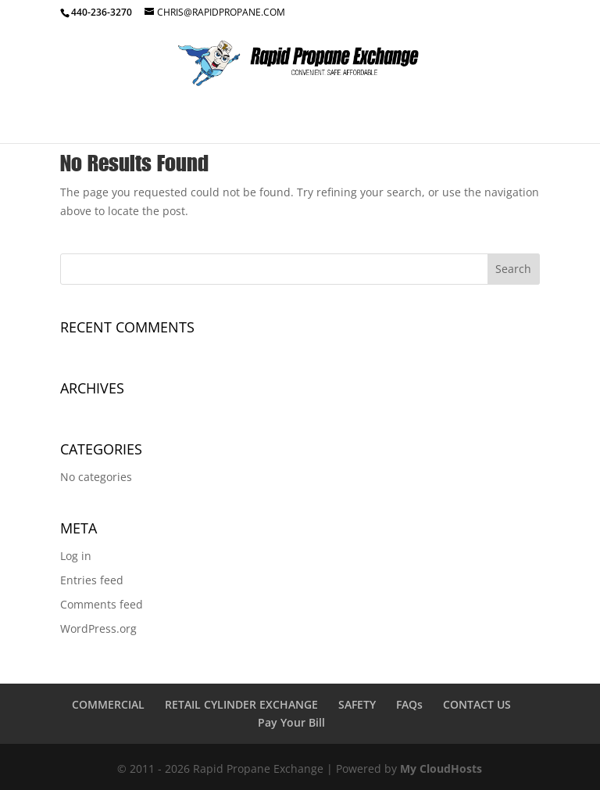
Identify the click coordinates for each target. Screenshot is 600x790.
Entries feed (91, 580)
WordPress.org (98, 628)
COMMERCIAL (108, 704)
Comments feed (101, 604)
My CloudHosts (441, 768)
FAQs (409, 704)
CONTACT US (477, 704)
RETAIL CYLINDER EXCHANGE (241, 704)
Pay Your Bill (291, 722)
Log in (75, 555)
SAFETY (357, 704)
